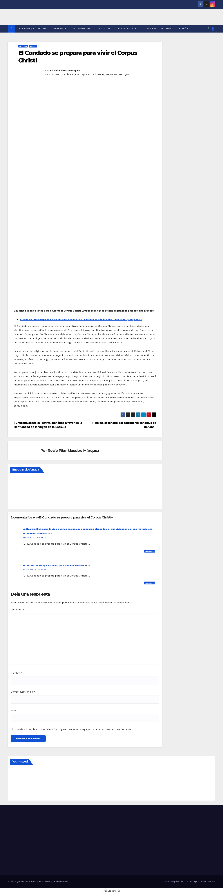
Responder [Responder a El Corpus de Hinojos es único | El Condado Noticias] (150, 583)
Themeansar (62, 881)
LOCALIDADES (82, 28)
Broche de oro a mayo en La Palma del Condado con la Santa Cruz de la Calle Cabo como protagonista (81, 319)
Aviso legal (192, 881)
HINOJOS (33, 46)
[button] (208, 28)
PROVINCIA (59, 28)
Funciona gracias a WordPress (22, 881)
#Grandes (111, 74)
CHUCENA (23, 46)
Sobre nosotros (208, 881)
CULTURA (105, 28)
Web (13, 710)
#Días (101, 74)
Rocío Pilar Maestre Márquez (64, 70)
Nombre (16, 672)
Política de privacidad (173, 881)
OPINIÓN (183, 28)
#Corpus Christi (86, 74)
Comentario (19, 609)
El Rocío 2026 (127, 28)
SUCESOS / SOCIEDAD (32, 28)
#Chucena (70, 74)
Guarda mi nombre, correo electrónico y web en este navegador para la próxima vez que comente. (73, 729)
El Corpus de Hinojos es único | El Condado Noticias (53, 565)
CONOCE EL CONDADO (157, 28)
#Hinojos (124, 74)
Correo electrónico (23, 691)
